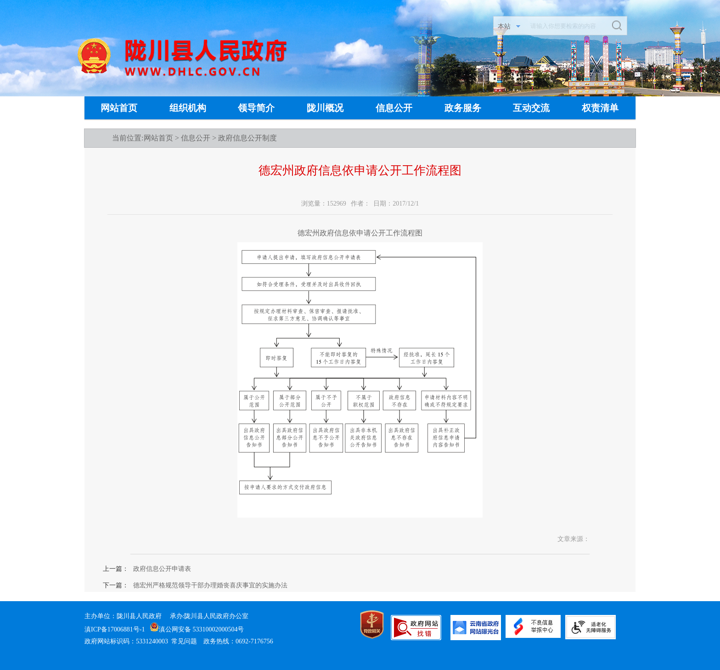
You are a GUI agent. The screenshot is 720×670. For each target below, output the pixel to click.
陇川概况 (325, 108)
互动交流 (531, 108)
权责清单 (600, 108)
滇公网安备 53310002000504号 (197, 629)
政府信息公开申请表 (162, 568)
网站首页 (119, 108)
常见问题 (184, 641)
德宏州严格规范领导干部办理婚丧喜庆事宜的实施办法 (210, 585)
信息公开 (394, 108)
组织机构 (187, 108)
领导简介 (256, 108)
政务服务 (462, 108)
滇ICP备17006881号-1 (114, 629)
